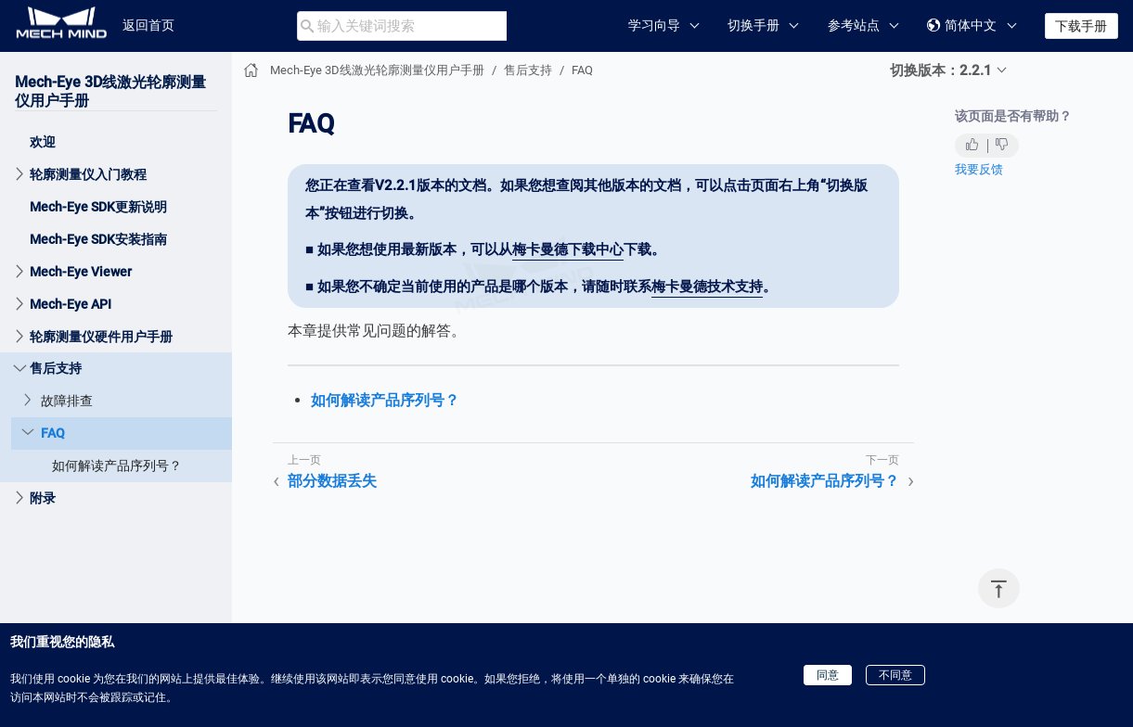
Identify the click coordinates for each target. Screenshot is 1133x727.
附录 (43, 498)
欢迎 (43, 141)
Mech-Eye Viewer (81, 271)
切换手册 (753, 25)
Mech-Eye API (70, 304)
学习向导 (654, 25)
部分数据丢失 (332, 481)
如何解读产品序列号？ (117, 465)
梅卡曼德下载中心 (568, 249)
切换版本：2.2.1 (941, 70)
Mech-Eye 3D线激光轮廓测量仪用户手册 (377, 70)
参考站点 (854, 25)
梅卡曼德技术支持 (707, 286)
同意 (828, 675)
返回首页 (148, 25)
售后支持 (56, 368)
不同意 (895, 675)
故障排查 (67, 400)
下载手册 (1081, 26)
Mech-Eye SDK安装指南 (98, 239)
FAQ (53, 433)
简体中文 (962, 25)
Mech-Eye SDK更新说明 (98, 206)
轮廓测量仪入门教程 (88, 174)
